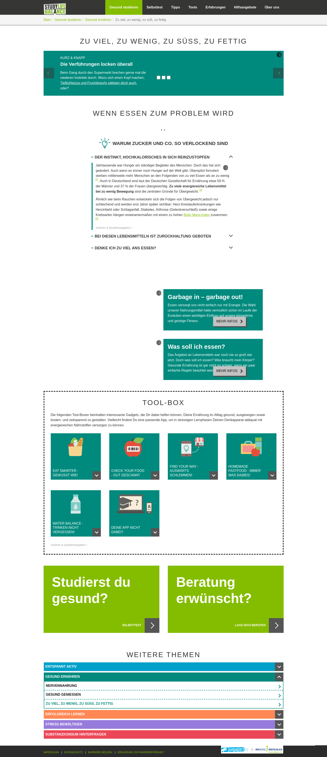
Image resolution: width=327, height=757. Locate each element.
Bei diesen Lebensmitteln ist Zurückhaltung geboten (163, 236)
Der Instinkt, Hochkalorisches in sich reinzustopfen (163, 157)
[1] (96, 179)
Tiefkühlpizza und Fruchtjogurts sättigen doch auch (98, 83)
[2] (200, 189)
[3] (96, 218)
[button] (49, 73)
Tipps (175, 7)
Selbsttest (155, 7)
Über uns (272, 7)
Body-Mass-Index (197, 215)
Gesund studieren (123, 7)
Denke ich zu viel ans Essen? (163, 248)
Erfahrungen (216, 7)
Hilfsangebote (245, 7)
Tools (192, 7)
